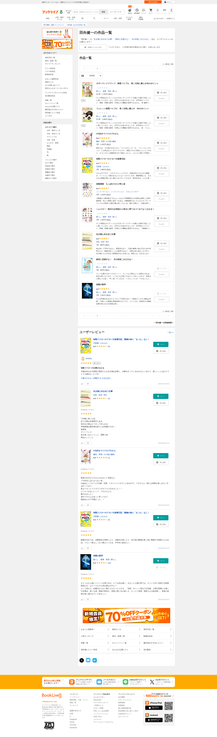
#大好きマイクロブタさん (107, 134)
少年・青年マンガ (59, 18)
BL (83, 18)
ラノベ (106, 18)
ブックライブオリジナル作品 (56, 93)
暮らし (115, 91)
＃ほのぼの (106, 378)
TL (94, 18)
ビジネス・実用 (52, 143)
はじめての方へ (159, 18)
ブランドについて (124, 700)
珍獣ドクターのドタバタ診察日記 (110, 159)
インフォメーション (100, 714)
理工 (107, 242)
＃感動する (96, 378)
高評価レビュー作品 (52, 113)
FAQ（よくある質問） (101, 711)
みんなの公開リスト (52, 106)
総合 (48, 18)
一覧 (170, 332)
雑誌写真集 (140, 18)
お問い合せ (97, 717)
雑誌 (48, 146)
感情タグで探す (51, 178)
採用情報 (121, 703)
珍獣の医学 (101, 284)
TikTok (72, 722)
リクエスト (97, 719)
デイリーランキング (52, 64)
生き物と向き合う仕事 (103, 39)
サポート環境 (98, 708)
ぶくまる (48, 116)
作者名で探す (50, 169)
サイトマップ (123, 717)
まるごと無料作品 (51, 79)
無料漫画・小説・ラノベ (79, 700)
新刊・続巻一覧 (51, 61)
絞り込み (68, 12)
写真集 (49, 149)
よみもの (106, 166)
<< (84, 68)
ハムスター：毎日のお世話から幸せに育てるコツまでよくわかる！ (125, 209)
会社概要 (121, 697)
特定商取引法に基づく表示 (128, 711)
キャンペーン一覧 (51, 103)
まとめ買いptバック (52, 85)
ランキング (74, 705)
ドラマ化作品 (50, 71)
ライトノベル (52, 137)
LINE (71, 714)
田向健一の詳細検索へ (165, 323)
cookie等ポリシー (124, 714)
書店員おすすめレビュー (54, 109)
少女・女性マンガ (71, 18)
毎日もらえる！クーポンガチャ (56, 88)
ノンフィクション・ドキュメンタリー (125, 192)
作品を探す (97, 700)
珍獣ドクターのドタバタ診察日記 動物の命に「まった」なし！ (121, 339)
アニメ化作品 (50, 68)
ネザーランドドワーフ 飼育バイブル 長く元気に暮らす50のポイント (127, 83)
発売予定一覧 (50, 58)
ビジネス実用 (129, 18)
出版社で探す (50, 175)
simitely (89, 358)
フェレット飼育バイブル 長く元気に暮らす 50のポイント (122, 108)
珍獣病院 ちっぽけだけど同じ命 (110, 184)
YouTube (73, 725)
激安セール (49, 82)
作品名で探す (50, 166)
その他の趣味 (111, 141)
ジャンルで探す (51, 160)
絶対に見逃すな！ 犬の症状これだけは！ (132, 39)
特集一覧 (48, 100)
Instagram (73, 719)
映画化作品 (49, 74)
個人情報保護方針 (124, 708)
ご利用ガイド (170, 18)
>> (169, 68)
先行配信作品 (50, 96)
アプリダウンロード (100, 703)
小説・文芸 (117, 18)
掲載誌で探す (50, 172)
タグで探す (49, 163)
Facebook (73, 728)
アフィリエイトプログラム (103, 722)
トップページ (75, 697)
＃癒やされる (86, 378)
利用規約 (121, 705)
